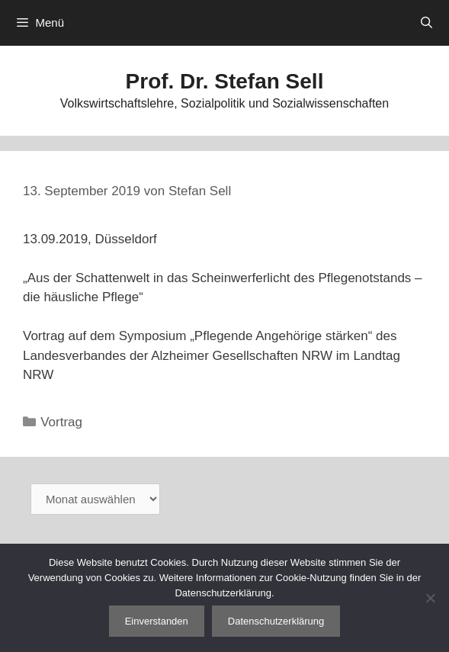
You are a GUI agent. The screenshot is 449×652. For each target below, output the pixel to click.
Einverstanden (156, 621)
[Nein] (430, 597)
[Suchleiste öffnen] (426, 23)
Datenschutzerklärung (276, 621)
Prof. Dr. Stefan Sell (225, 81)
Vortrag (61, 422)
